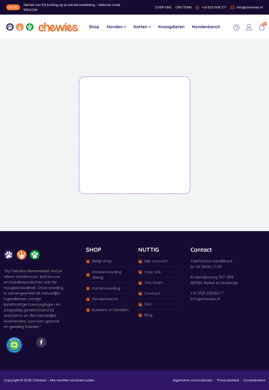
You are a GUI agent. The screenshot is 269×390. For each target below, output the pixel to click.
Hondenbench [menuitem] (206, 26)
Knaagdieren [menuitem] (171, 26)
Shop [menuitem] (94, 26)
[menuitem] (116, 27)
